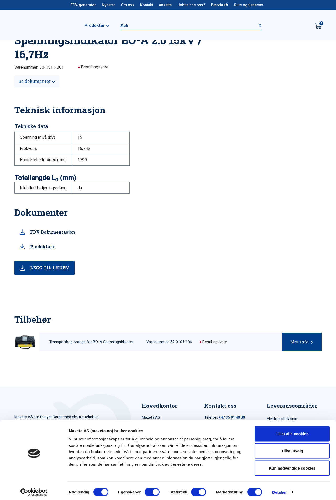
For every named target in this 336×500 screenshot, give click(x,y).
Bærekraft (219, 5)
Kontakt (146, 5)
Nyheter (108, 5)
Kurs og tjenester (249, 5)
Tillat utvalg (292, 448)
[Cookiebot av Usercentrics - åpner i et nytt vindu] (34, 490)
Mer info (299, 342)
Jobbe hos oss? (191, 5)
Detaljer (279, 489)
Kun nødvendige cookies (292, 465)
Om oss (127, 5)
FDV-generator (83, 5)
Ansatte (165, 5)
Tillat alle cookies (292, 431)
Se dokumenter (37, 81)
